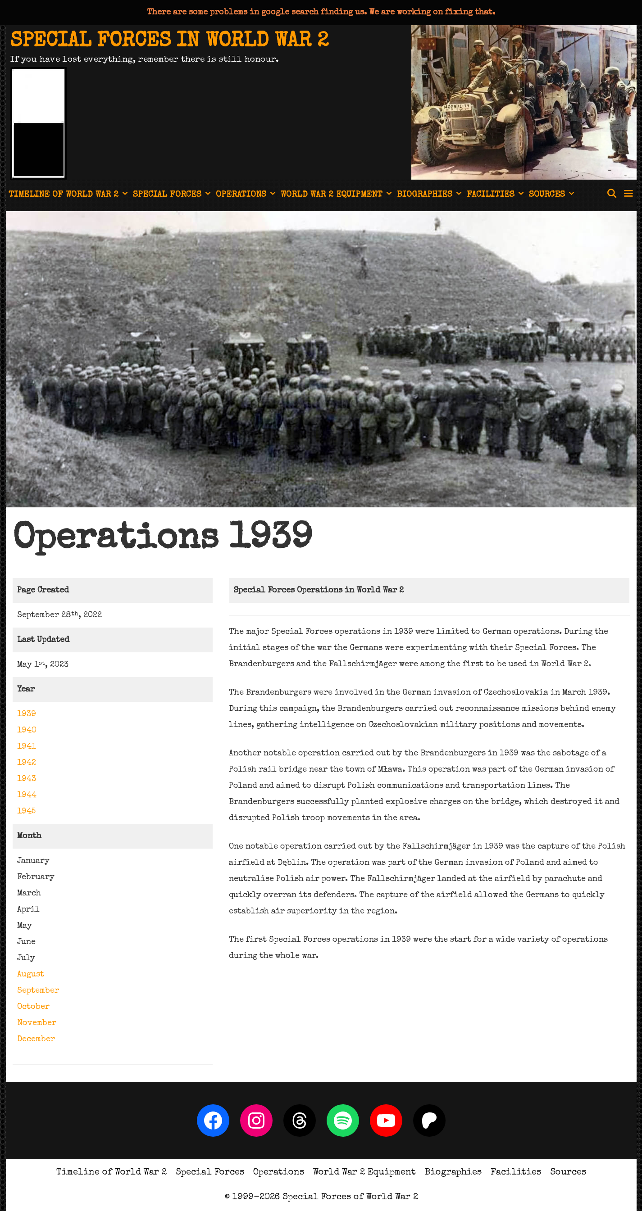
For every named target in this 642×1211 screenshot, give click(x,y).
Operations (247, 195)
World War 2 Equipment (337, 195)
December (36, 1039)
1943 (26, 779)
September (38, 991)
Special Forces (173, 195)
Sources (553, 195)
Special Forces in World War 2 (169, 42)
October (33, 1007)
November (36, 1023)
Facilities (496, 195)
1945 (26, 812)
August (30, 975)
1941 (26, 747)
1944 (26, 795)
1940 (26, 731)
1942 (26, 763)
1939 (26, 714)
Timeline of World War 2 (69, 195)
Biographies (430, 195)
